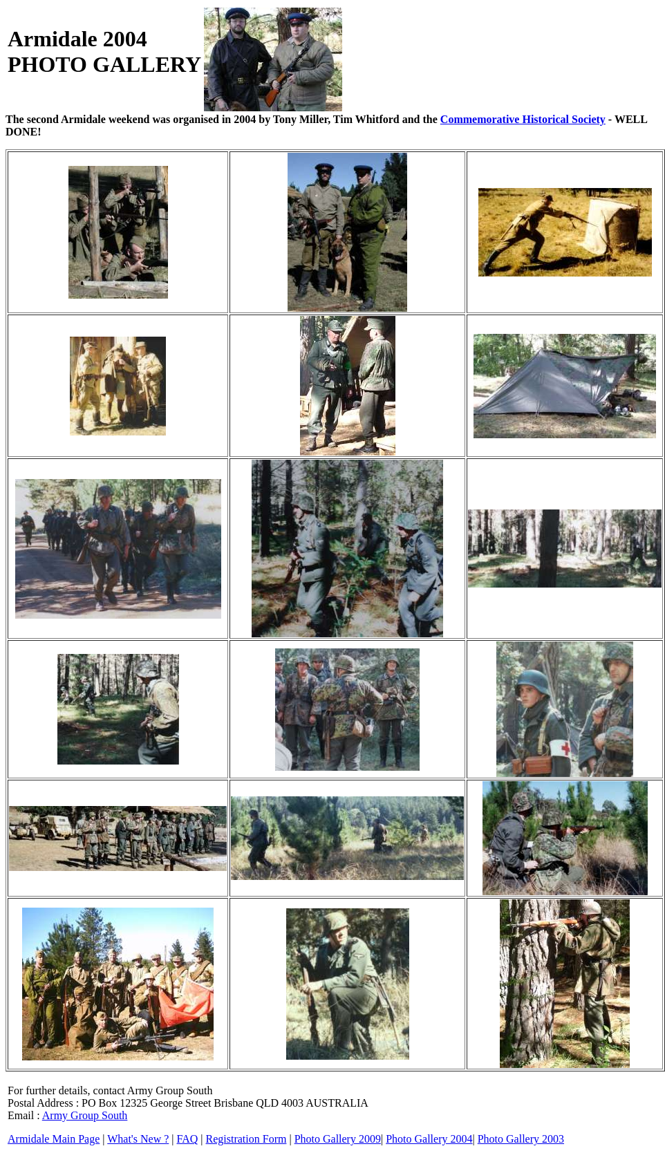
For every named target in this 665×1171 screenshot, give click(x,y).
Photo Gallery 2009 (337, 1139)
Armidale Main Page (54, 1139)
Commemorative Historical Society (523, 119)
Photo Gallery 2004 (429, 1139)
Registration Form (246, 1139)
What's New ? (138, 1139)
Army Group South (85, 1115)
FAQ (187, 1139)
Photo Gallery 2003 (521, 1139)
